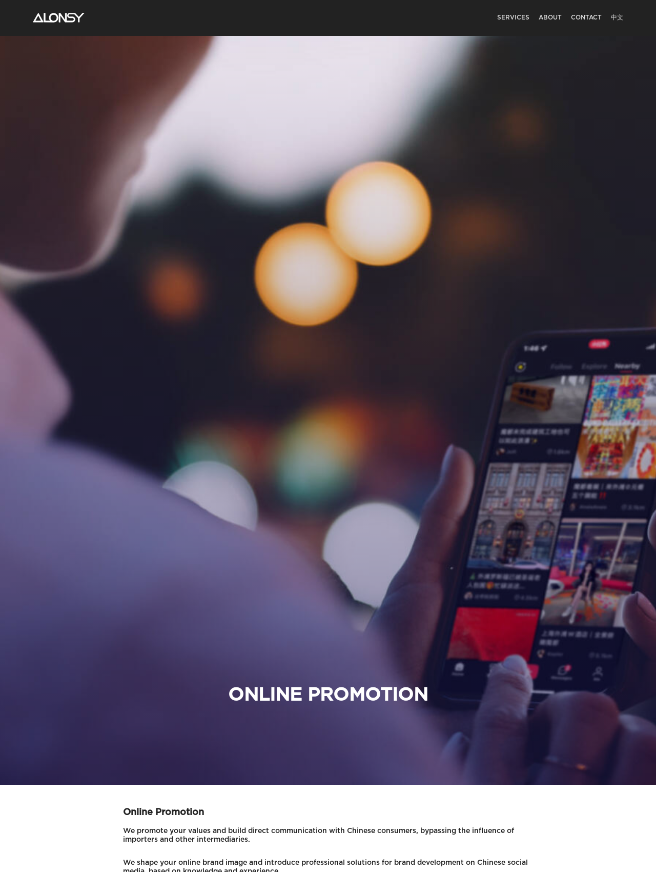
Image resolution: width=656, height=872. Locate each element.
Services (513, 17)
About (550, 17)
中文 (617, 17)
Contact (586, 17)
